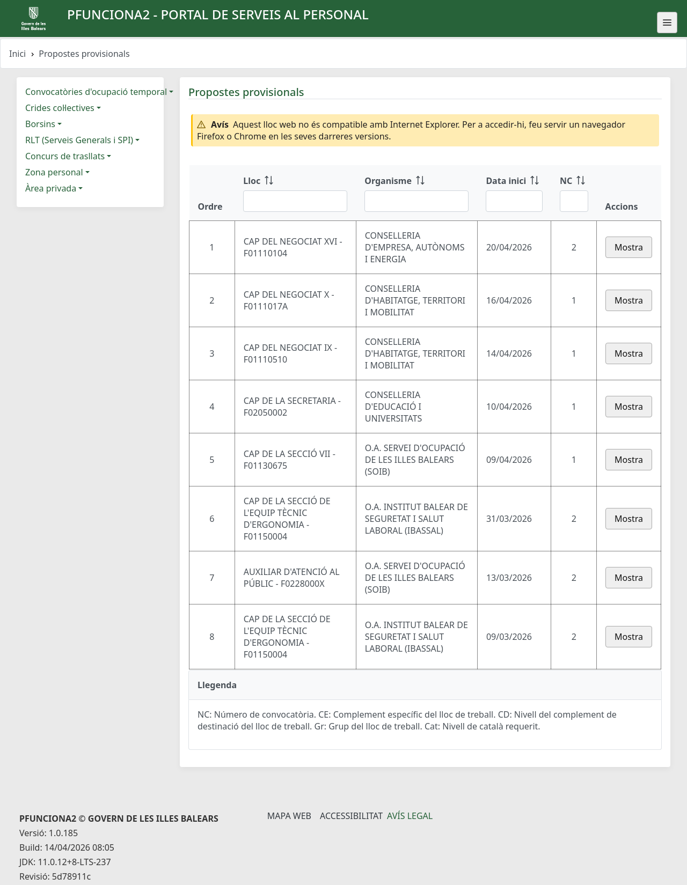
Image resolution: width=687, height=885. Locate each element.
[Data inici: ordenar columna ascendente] (514, 193)
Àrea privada (50, 188)
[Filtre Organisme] (416, 201)
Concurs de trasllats (65, 156)
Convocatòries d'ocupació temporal (96, 92)
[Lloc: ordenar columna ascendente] (295, 193)
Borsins (40, 124)
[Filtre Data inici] (514, 201)
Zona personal (54, 172)
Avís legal (410, 816)
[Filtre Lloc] (295, 201)
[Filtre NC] (574, 201)
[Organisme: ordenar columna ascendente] (416, 193)
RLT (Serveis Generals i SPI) (79, 140)
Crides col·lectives (59, 108)
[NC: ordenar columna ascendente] (574, 193)
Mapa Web (289, 816)
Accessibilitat (351, 816)
